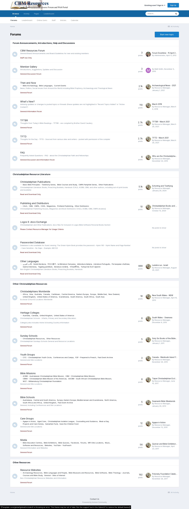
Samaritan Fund (51, 424)
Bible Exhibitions (50, 443)
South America (76, 297)
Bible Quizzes (63, 443)
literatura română (61, 267)
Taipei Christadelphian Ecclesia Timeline (169, 378)
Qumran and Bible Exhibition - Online (167, 444)
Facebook (75, 443)
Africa (25, 294)
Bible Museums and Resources (81, 473)
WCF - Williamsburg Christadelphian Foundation (42, 381)
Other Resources (53, 339)
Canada (46, 294)
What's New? (27, 101)
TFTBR (24, 120)
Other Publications (106, 185)
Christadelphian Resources (34, 339)
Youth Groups (27, 354)
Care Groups (27, 418)
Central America (68, 294)
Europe (93, 294)
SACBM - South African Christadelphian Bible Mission (89, 379)
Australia (38, 294)
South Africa (89, 297)
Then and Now (28, 82)
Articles (63, 20)
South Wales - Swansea (162, 317)
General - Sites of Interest (54, 475)
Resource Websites (30, 470)
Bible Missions (28, 373)
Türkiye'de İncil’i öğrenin (90, 267)
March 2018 (157, 104)
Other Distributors (82, 206)
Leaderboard (27, 20)
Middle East (102, 294)
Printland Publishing (65, 206)
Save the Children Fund (69, 424)
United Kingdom (29, 297)
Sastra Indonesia (29, 267)
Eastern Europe (82, 294)
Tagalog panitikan (45, 267)
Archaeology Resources (32, 473)
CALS (25, 206)
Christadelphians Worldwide (35, 291)
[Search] (159, 14)
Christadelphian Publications (35, 181)
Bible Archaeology (30, 86)
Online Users (42, 20)
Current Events (60, 86)
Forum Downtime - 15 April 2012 (165, 53)
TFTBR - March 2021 (161, 122)
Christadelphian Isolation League (61, 421)
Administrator (160, 55)
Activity (26, 14)
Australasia (27, 400)
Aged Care (41, 421)
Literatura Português (102, 264)
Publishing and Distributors (34, 203)
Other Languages (29, 261)
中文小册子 (52, 264)
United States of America (47, 297)
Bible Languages (45, 86)
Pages (36, 14)
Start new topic (167, 34)
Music (107, 443)
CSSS (43, 206)
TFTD (23, 136)
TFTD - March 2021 (160, 138)
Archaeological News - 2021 (164, 85)
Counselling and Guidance (87, 421)
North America (110, 400)
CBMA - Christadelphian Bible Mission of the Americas (45, 379)
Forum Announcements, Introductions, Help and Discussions (44, 43)
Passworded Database (32, 242)
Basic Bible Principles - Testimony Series (39, 185)
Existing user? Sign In (155, 5)
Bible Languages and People (55, 473)
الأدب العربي (27, 264)
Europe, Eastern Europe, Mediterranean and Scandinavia (80, 400)
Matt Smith (159, 69)
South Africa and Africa (32, 403)
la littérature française (66, 264)
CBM (31, 206)
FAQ (22, 152)
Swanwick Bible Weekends (163, 401)
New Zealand (113, 294)
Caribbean (55, 294)
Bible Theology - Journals (119, 473)
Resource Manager (162, 88)
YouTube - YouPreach (62, 445)
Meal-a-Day (104, 421)
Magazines (51, 206)
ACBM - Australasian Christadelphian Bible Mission (43, 376)
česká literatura (39, 264)
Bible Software (101, 473)
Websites (48, 445)
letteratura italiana (84, 264)
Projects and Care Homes (33, 424)
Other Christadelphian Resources (30, 284)
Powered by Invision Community (94, 502)
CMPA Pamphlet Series (88, 185)
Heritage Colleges (29, 312)
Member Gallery (28, 66)
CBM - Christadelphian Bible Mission (80, 376)
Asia (31, 294)
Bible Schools (27, 397)
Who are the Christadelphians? (165, 156)
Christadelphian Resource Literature (31, 174)
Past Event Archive (105, 357)
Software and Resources (33, 445)
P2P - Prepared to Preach (85, 357)
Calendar (74, 20)
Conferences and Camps (63, 357)
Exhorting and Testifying (162, 186)
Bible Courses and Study (67, 185)
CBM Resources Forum (32, 50)
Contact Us (94, 499)
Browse (15, 15)
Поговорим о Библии (120, 264)
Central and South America (44, 400)
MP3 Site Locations (95, 443)
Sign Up (173, 5)
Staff (54, 20)
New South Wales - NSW (162, 295)
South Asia (100, 297)
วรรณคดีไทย (74, 267)
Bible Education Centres (32, 443)
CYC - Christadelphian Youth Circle (37, 357)
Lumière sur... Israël (160, 265)
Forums (14, 20)
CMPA (36, 206)
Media (23, 440)
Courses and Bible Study (33, 475)
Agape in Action (29, 421)
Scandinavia (64, 297)
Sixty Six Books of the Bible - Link (166, 338)
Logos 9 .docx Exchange (33, 222)
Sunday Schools (28, 335)
